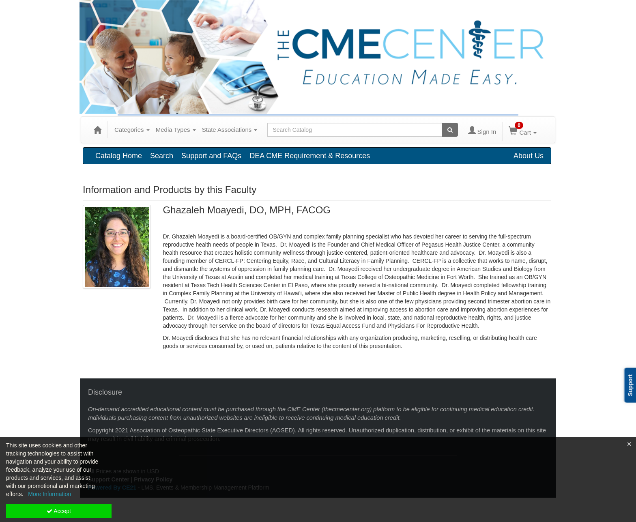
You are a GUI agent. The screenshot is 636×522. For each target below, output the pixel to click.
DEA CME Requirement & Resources (309, 156)
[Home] (97, 130)
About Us (529, 156)
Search (161, 156)
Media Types (176, 129)
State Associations (230, 129)
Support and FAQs (211, 156)
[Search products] (450, 130)
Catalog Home (118, 156)
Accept (59, 511)
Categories (132, 129)
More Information (49, 494)
